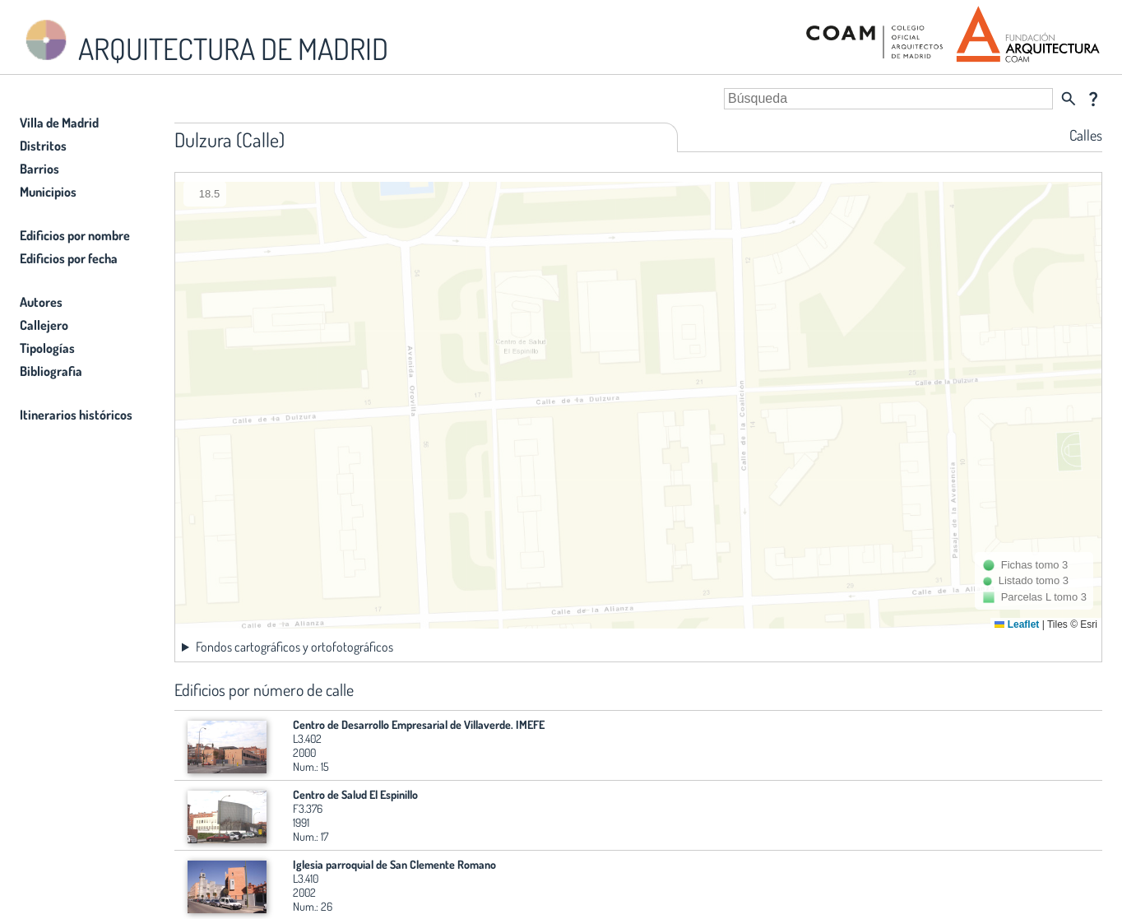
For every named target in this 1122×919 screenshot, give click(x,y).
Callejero (44, 325)
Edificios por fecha (69, 258)
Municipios (48, 191)
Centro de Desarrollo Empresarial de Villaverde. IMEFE (419, 724)
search (1068, 98)
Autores (41, 302)
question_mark (1093, 98)
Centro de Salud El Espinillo (355, 794)
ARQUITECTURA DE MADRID (204, 41)
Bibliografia (51, 371)
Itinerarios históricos (76, 414)
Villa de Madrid (59, 122)
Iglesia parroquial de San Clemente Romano (394, 864)
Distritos (43, 145)
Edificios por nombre (75, 235)
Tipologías (47, 348)
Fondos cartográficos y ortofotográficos (294, 646)
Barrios (39, 168)
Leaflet (1016, 624)
